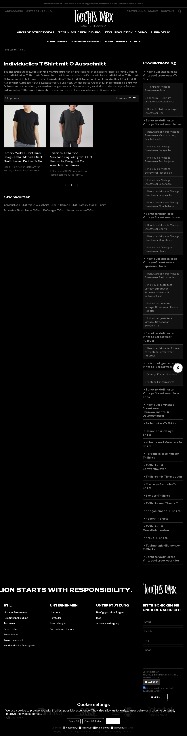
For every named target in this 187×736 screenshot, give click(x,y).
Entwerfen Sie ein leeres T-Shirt (22, 210)
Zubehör (151, 681)
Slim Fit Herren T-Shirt (64, 204)
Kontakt (168, 11)
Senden (155, 697)
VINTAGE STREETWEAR (36, 32)
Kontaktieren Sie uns (62, 629)
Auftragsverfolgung (107, 623)
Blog (98, 617)
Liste (130, 98)
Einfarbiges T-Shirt (54, 210)
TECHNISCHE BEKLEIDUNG (79, 32)
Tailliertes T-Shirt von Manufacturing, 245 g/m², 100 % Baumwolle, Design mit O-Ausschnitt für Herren (71, 159)
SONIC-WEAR (57, 41)
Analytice (85, 727)
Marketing (117, 727)
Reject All (74, 721)
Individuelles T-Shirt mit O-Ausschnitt (26, 204)
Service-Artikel (153, 690)
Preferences (101, 727)
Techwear (9, 623)
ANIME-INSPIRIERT (86, 41)
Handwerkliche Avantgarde (19, 645)
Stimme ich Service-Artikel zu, (158, 689)
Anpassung (14, 11)
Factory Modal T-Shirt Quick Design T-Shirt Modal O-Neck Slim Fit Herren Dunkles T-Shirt (24, 157)
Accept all (113, 721)
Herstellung (135, 11)
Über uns (55, 612)
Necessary (70, 727)
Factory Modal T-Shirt (92, 204)
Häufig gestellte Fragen (110, 612)
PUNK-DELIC (160, 32)
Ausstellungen (58, 623)
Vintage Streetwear (15, 612)
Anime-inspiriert (13, 640)
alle (22, 49)
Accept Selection (93, 721)
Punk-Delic (10, 629)
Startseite (11, 49)
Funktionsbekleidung (16, 617)
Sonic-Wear (11, 634)
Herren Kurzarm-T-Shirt (81, 210)
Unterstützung (39, 11)
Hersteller (55, 617)
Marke (153, 11)
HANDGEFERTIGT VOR (123, 41)
